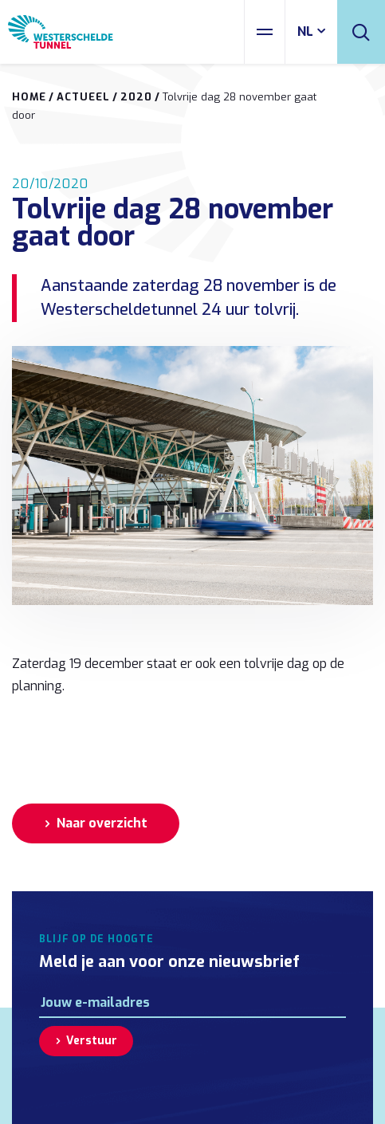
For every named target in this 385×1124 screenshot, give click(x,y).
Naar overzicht (102, 823)
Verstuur (91, 1040)
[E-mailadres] (192, 1003)
